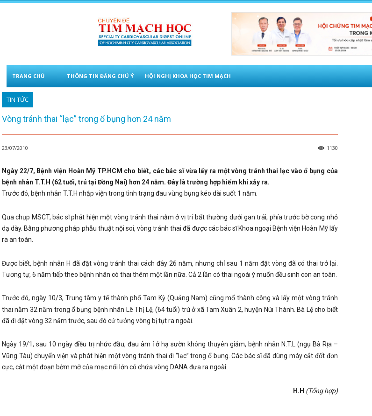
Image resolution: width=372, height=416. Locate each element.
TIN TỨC (17, 99)
